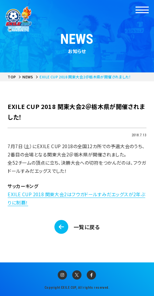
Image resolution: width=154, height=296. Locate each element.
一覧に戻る (87, 227)
